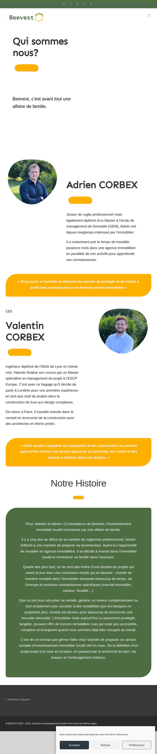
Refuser (106, 745)
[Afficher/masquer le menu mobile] (149, 15)
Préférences (136, 745)
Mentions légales (19, 699)
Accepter (74, 745)
